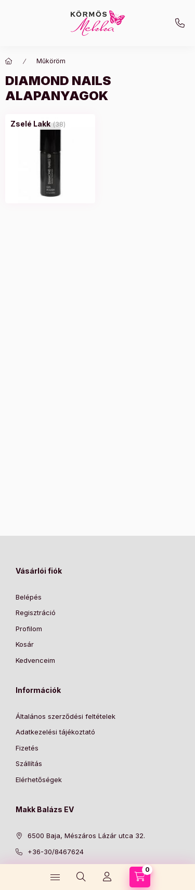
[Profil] (107, 877)
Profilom (29, 628)
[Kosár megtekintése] (139, 877)
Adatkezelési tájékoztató (55, 732)
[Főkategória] (8, 61)
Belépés (29, 597)
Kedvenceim (35, 660)
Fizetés (27, 748)
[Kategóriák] (55, 877)
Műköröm (51, 61)
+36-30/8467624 (180, 23)
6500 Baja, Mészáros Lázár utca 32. (86, 835)
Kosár (25, 644)
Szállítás (29, 763)
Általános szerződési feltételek (65, 716)
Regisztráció (36, 612)
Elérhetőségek (39, 779)
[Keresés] (81, 877)
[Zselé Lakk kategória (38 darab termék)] (30, 124)
